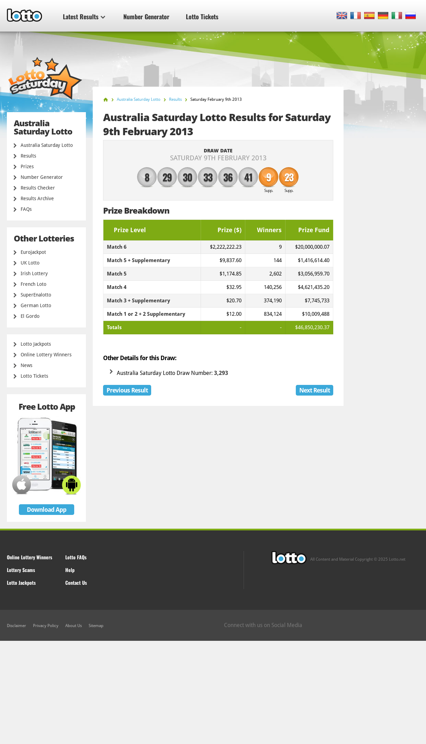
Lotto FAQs (76, 557)
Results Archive (37, 198)
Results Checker (38, 188)
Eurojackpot (33, 252)
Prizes (27, 166)
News (26, 365)
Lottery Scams (21, 569)
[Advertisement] (213, 692)
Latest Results (84, 16)
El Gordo (30, 316)
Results (28, 156)
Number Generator (146, 16)
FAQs (26, 209)
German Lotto (36, 305)
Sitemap (96, 625)
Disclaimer (16, 625)
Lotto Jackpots (36, 344)
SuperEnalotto (36, 295)
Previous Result (127, 390)
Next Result (314, 390)
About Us (73, 625)
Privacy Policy (45, 625)
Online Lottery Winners (46, 354)
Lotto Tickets (202, 16)
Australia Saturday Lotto (47, 145)
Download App (46, 509)
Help (70, 569)
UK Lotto (30, 263)
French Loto (33, 284)
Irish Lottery (34, 273)
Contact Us (76, 582)
